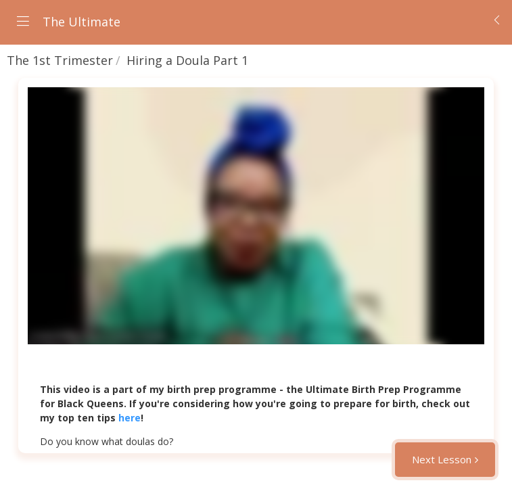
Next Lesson (441, 459)
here (129, 417)
